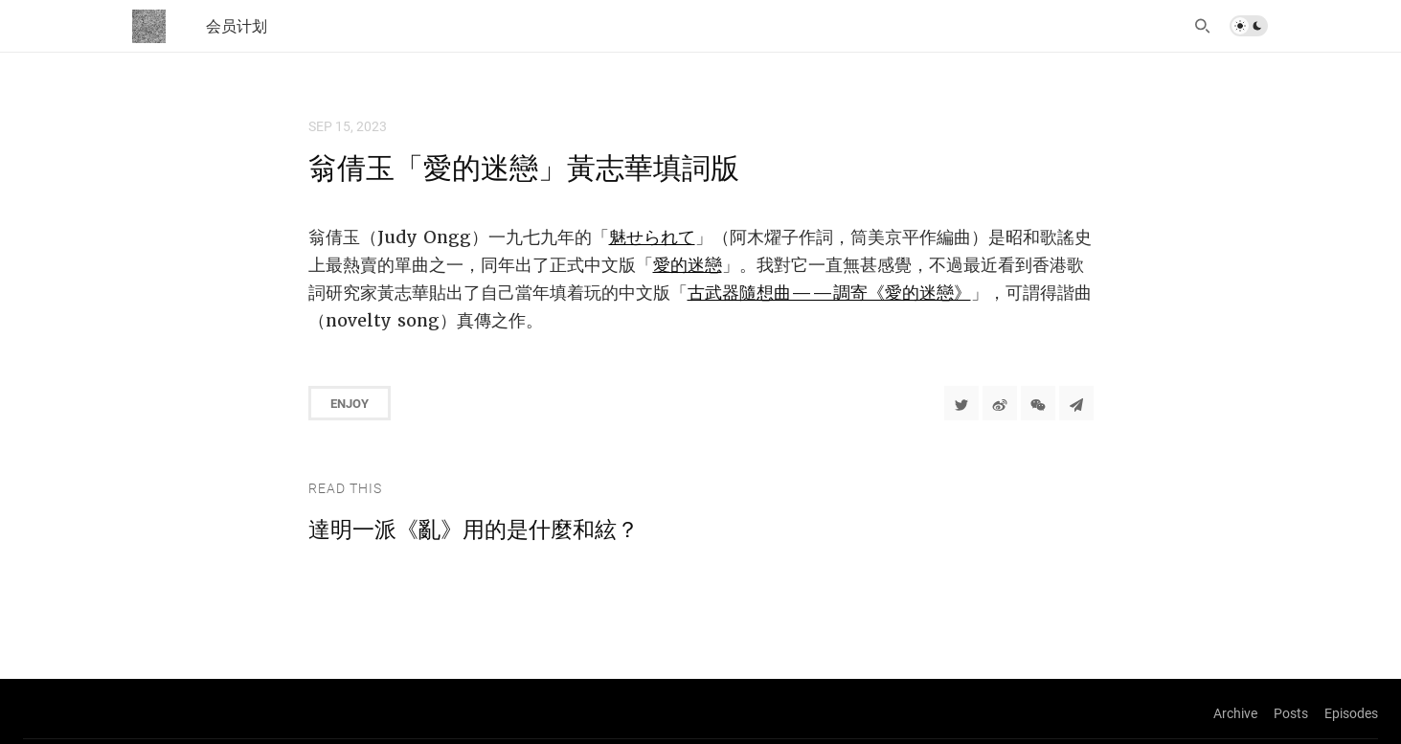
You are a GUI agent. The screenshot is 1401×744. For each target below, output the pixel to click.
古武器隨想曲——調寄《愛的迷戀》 (829, 293)
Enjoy (349, 403)
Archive (1235, 713)
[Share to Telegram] (1076, 403)
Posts (1291, 713)
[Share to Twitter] (961, 403)
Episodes (1351, 713)
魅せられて (652, 237)
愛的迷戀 (687, 265)
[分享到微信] (1038, 403)
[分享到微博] (1000, 403)
